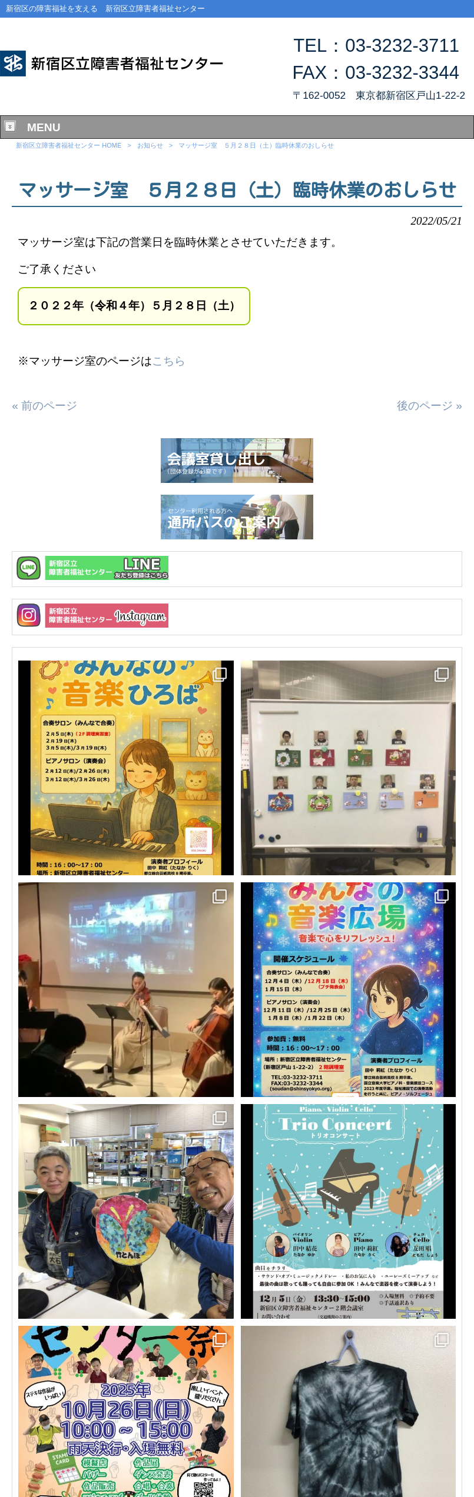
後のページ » (429, 405)
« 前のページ (44, 405)
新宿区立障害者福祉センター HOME (68, 145)
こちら (168, 361)
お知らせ (150, 145)
